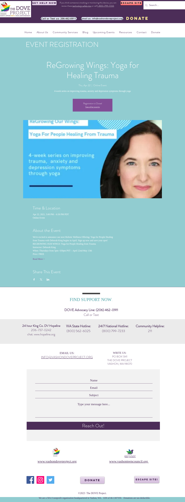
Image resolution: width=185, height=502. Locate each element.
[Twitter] (50, 480)
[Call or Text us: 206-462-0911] (59, 18)
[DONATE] (137, 18)
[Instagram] (40, 480)
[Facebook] (30, 480)
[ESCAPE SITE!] (146, 479)
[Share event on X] (41, 279)
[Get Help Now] (44, 3)
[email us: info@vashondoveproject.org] (102, 18)
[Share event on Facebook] (34, 279)
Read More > (39, 259)
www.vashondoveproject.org (57, 461)
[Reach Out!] (93, 426)
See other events (92, 106)
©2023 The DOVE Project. (92, 493)
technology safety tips (81, 6)
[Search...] (166, 5)
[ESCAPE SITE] (131, 3)
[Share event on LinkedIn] (48, 279)
